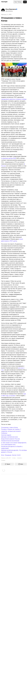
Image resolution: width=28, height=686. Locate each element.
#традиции (8, 455)
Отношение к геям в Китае (9, 427)
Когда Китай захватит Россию (10, 439)
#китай (14, 455)
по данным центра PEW (8, 158)
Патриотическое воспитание (10, 440)
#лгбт (19, 455)
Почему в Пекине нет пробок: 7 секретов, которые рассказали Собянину (11, 431)
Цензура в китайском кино (9, 437)
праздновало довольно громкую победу (13, 99)
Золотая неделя (6, 435)
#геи (2, 455)
